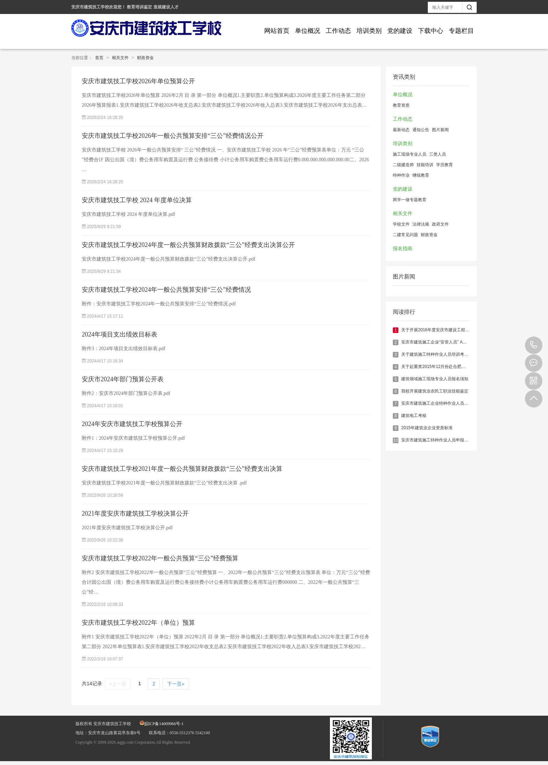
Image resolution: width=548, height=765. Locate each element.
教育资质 (401, 105)
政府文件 (440, 224)
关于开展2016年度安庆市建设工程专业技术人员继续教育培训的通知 (464, 329)
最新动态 (401, 129)
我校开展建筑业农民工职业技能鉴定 (434, 391)
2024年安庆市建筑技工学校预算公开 (132, 423)
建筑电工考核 (413, 415)
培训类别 (369, 30)
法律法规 (420, 224)
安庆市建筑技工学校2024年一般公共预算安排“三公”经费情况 (166, 289)
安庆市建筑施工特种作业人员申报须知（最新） (445, 440)
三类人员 (437, 154)
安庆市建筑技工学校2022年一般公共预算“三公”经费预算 (160, 558)
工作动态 (338, 30)
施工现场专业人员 (409, 154)
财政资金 (145, 57)
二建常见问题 (405, 234)
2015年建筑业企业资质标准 (427, 427)
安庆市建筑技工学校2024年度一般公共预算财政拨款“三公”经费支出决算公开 (188, 244)
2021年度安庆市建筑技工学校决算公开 (135, 513)
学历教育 (444, 164)
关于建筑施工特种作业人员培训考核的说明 (441, 354)
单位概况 (307, 30)
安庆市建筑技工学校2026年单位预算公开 (138, 81)
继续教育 (420, 175)
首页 (99, 57)
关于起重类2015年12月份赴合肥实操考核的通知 (446, 366)
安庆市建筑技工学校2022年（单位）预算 (138, 622)
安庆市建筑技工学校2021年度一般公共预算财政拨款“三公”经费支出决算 (182, 468)
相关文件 (120, 57)
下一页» (176, 684)
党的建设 (399, 30)
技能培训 (425, 164)
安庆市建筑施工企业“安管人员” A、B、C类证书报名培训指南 (457, 342)
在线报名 (533, 363)
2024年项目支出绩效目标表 (119, 334)
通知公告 (420, 129)
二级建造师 (403, 164)
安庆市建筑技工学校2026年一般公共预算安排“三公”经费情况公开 (173, 135)
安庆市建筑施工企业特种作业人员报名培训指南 (445, 403)
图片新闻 (440, 129)
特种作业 (401, 175)
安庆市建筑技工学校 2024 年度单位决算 (137, 200)
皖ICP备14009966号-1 (161, 723)
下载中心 (430, 30)
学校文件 (401, 224)
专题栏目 (461, 30)
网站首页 (276, 30)
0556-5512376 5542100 (533, 345)
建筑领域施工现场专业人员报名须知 (434, 378)
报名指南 (402, 248)
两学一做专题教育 (409, 199)
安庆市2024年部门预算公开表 (123, 379)
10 (395, 440)
